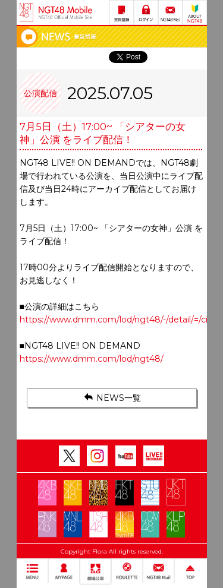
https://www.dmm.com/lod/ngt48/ (92, 358)
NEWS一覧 (111, 397)
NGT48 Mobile (65, 12)
